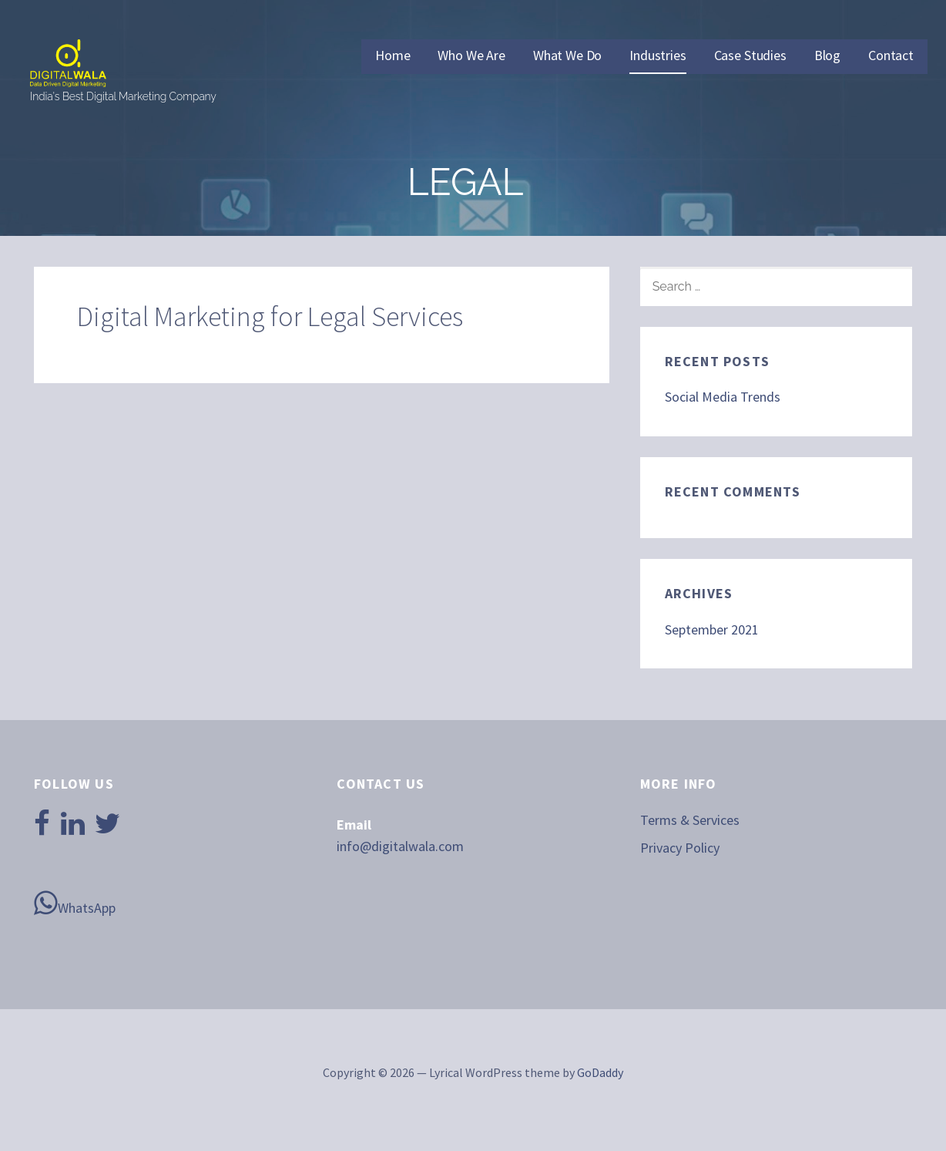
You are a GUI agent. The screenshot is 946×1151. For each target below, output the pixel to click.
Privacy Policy (680, 848)
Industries (657, 55)
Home (392, 55)
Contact (891, 55)
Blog (827, 55)
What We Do (567, 55)
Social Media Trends (722, 397)
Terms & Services (690, 820)
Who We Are (471, 55)
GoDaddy (600, 1072)
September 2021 (712, 629)
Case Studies (750, 55)
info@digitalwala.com (400, 846)
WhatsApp (75, 903)
